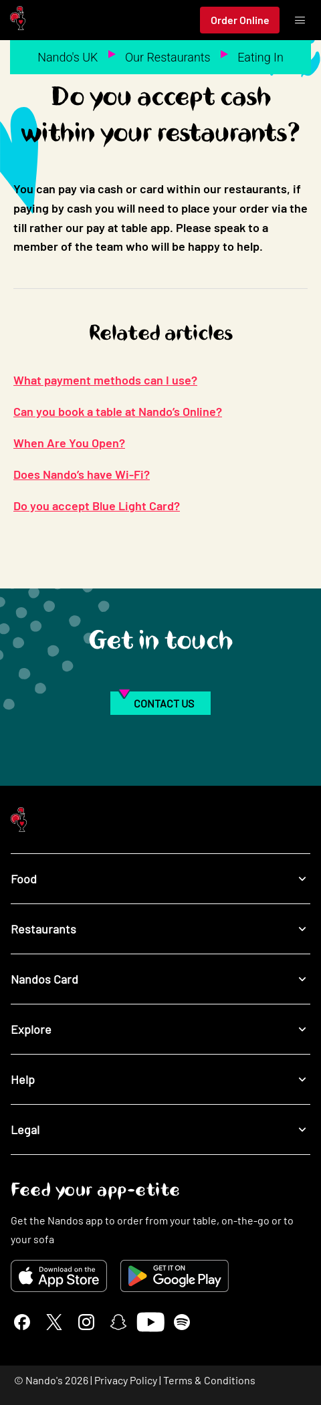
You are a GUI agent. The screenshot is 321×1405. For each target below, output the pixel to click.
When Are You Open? (69, 442)
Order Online (240, 19)
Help (160, 1079)
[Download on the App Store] (59, 1276)
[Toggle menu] (299, 20)
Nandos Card (160, 978)
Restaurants (160, 928)
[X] (54, 1322)
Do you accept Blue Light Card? (96, 505)
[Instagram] (86, 1322)
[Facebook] (22, 1322)
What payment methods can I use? (105, 379)
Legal (160, 1129)
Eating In (260, 57)
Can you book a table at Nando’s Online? (117, 411)
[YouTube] (150, 1322)
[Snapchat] (118, 1322)
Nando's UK (67, 57)
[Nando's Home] (17, 20)
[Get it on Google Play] (174, 1276)
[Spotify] (182, 1322)
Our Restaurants (168, 57)
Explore (160, 1029)
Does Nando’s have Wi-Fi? (81, 474)
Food (160, 878)
